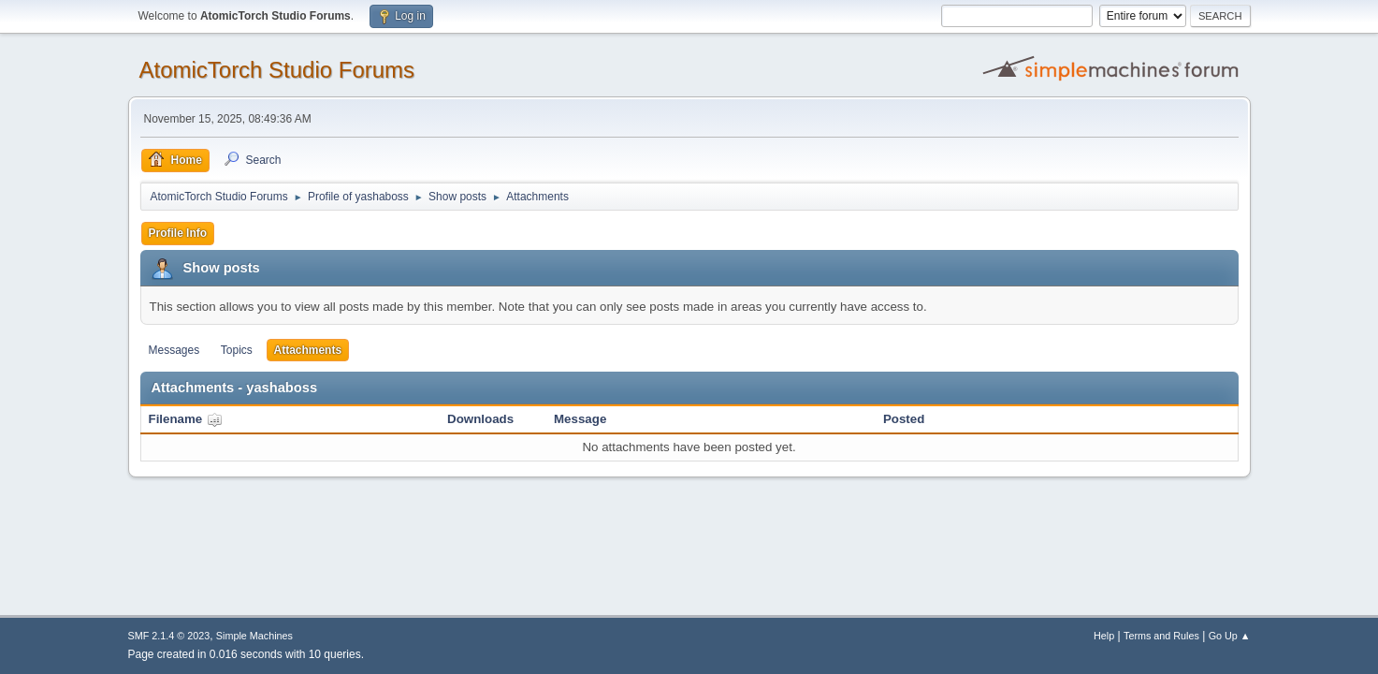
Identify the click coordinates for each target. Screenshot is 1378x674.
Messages (174, 350)
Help (1104, 635)
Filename (186, 419)
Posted (903, 419)
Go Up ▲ (1230, 635)
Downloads (480, 419)
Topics (237, 350)
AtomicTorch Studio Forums (277, 69)
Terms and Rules (1161, 635)
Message (580, 419)
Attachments (308, 350)
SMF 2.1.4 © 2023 (169, 635)
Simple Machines (254, 635)
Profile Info (178, 233)
